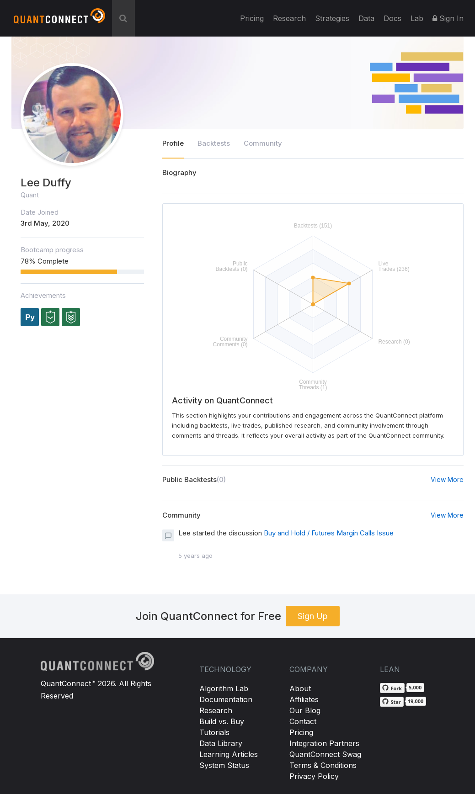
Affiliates (304, 699)
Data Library (220, 743)
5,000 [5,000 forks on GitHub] (415, 687)
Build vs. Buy (221, 721)
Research (289, 18)
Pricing (252, 18)
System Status (224, 765)
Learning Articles (228, 754)
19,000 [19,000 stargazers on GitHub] (416, 701)
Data (366, 18)
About (300, 688)
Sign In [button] (448, 18)
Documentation (225, 699)
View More (447, 479)
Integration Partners (324, 743)
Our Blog (304, 710)
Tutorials (214, 732)
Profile (173, 143)
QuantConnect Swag (325, 754)
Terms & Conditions (323, 765)
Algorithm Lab (223, 688)
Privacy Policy (314, 776)
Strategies (332, 18)
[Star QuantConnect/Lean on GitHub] (391, 702)
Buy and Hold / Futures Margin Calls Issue (329, 533)
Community (263, 143)
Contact (302, 721)
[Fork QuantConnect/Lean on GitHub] (392, 688)
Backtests (213, 143)
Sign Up (313, 616)
